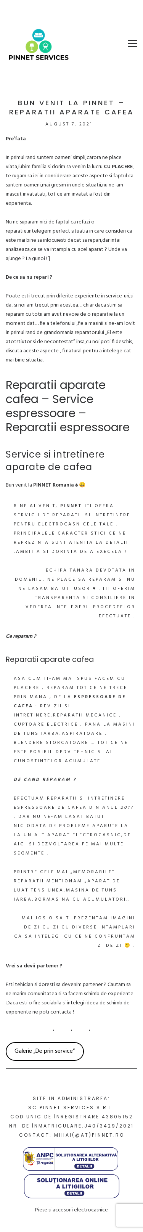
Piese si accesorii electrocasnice (71, 1210)
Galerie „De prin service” (44, 1051)
